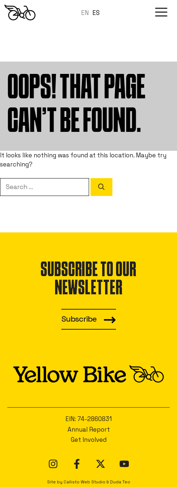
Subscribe (79, 319)
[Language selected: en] (92, 12)
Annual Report (89, 429)
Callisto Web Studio (84, 481)
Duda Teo (120, 481)
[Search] (101, 187)
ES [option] (96, 13)
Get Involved (89, 440)
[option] (96, 13)
